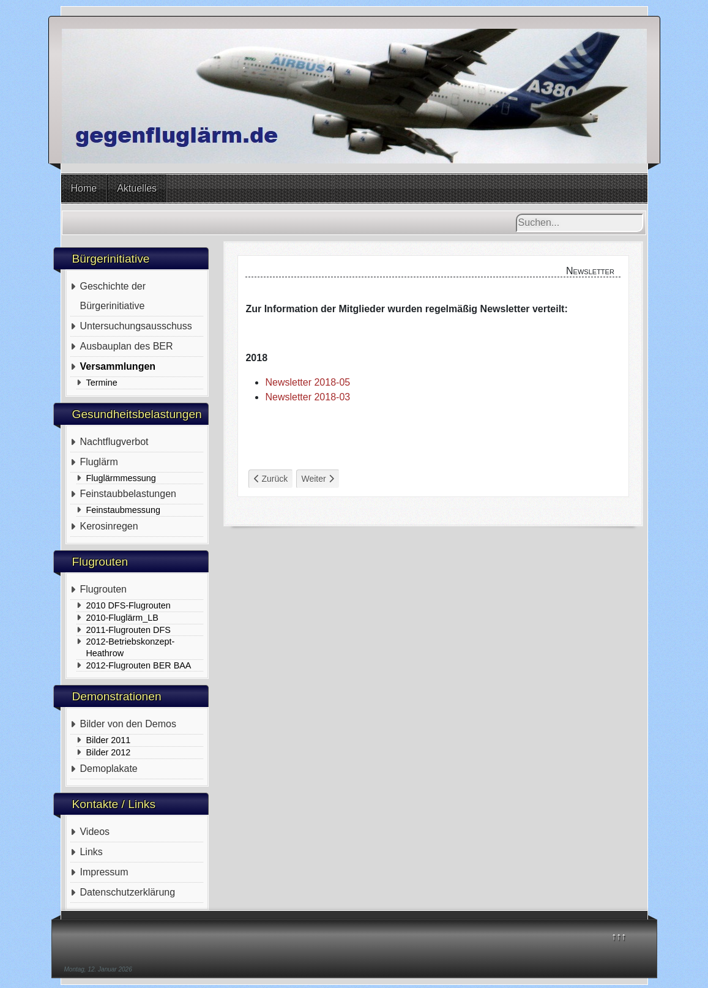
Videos (95, 831)
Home (84, 188)
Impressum (104, 872)
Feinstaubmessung (123, 510)
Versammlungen (117, 366)
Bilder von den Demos (128, 724)
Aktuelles (137, 188)
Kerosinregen (109, 526)
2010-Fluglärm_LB (122, 618)
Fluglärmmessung (120, 478)
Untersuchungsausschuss (136, 326)
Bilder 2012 (108, 752)
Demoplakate (108, 768)
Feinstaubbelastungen (128, 493)
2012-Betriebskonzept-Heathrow (130, 647)
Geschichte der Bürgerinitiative (113, 296)
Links (91, 852)
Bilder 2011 (108, 740)
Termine (101, 382)
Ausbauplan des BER (126, 346)
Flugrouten (103, 589)
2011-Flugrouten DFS (128, 630)
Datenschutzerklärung (127, 892)
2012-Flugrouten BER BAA (138, 665)
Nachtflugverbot (114, 441)
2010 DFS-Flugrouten (128, 605)
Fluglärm (98, 462)
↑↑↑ (618, 936)
